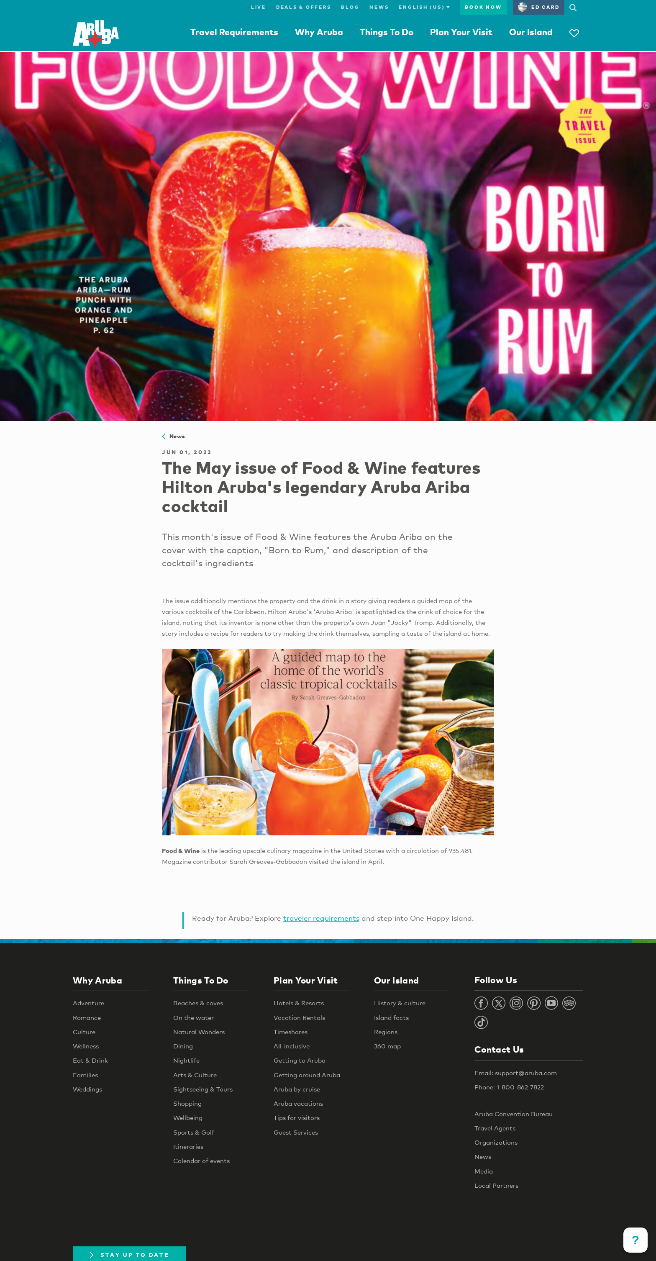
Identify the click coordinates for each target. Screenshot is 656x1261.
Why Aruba (319, 31)
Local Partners (496, 1185)
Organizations (496, 1142)
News (379, 7)
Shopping (187, 1103)
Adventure (88, 1003)
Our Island (531, 31)
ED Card (538, 7)
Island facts (391, 1017)
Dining (183, 1046)
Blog (350, 7)
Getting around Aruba (307, 1075)
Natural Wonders (199, 1031)
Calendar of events (201, 1160)
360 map (387, 1046)
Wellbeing (187, 1117)
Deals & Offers (303, 7)
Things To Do (386, 31)
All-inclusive (292, 1046)
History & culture (399, 1003)
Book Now (483, 7)
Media (483, 1171)
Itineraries (188, 1146)
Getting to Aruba (299, 1060)
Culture (84, 1031)
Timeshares (291, 1031)
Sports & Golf (193, 1132)
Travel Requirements (234, 31)
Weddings (87, 1089)
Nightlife (186, 1060)
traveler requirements (321, 918)
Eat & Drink (90, 1060)
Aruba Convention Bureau (513, 1113)
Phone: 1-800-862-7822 (509, 1087)
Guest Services (296, 1132)
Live (256, 7)
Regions (385, 1031)
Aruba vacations (298, 1103)
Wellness (86, 1046)
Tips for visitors (297, 1117)
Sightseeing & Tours (203, 1089)
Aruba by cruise (297, 1089)
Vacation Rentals (299, 1017)
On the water (193, 1017)
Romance (87, 1017)
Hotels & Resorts (299, 1003)
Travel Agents (494, 1128)
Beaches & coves (198, 1003)
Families (85, 1075)
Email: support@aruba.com (515, 1072)
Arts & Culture (195, 1075)
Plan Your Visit (461, 31)
